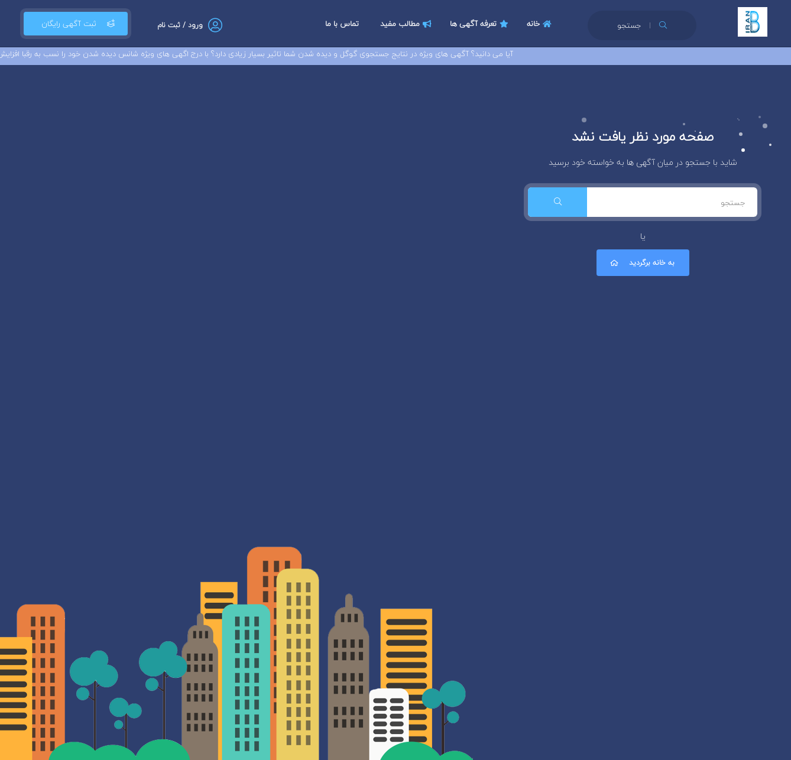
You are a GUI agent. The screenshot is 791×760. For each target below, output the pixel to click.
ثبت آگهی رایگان (76, 23)
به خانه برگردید (641, 262)
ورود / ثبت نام (180, 25)
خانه (541, 23)
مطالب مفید (407, 23)
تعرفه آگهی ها (480, 23)
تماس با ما (342, 23)
